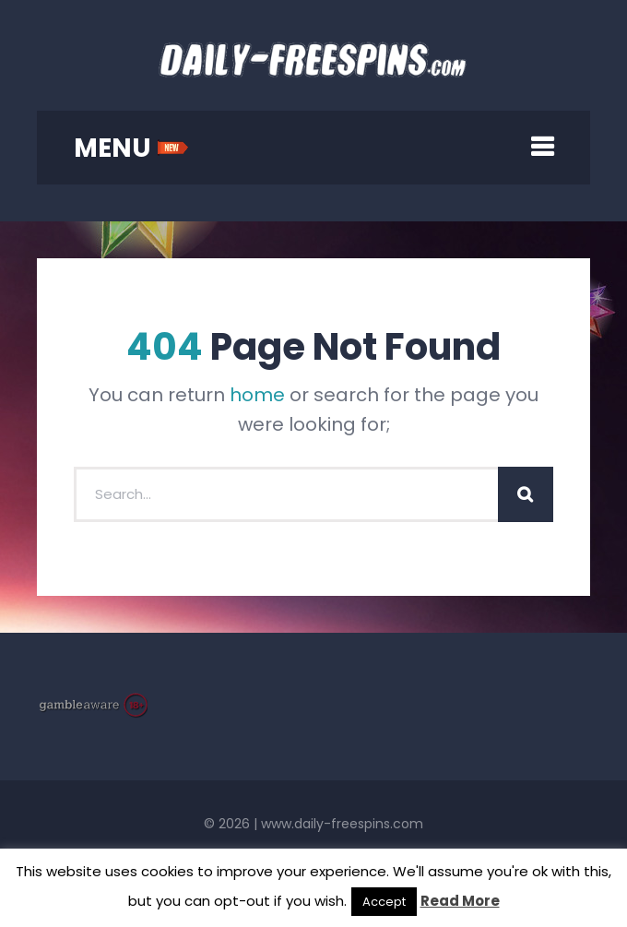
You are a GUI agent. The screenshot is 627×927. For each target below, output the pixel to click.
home (257, 395)
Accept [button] (384, 901)
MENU (131, 148)
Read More (460, 900)
